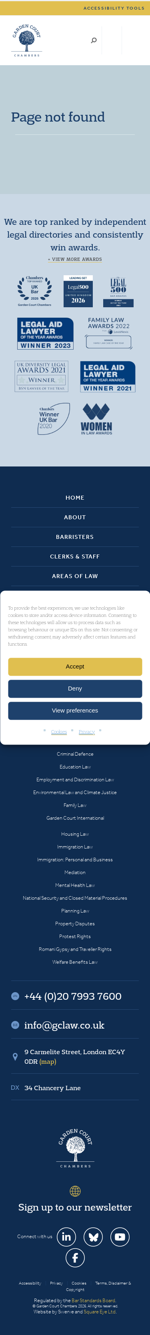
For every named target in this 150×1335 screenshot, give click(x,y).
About (75, 517)
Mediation (75, 872)
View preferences (75, 710)
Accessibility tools (114, 8)
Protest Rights (75, 936)
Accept (75, 666)
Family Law (75, 805)
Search (93, 40)
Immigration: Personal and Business (75, 860)
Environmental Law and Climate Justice (75, 792)
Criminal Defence (75, 754)
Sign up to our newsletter (75, 1207)
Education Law (75, 767)
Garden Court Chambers (26, 40)
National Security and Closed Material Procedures (75, 898)
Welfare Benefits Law (75, 962)
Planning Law (75, 911)
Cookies (59, 732)
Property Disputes (75, 924)
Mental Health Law (75, 885)
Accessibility (30, 1283)
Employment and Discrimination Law (75, 780)
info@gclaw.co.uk (64, 1025)
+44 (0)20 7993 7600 (111, 40)
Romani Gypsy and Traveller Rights (75, 949)
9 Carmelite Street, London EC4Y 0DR (74, 1056)
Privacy (87, 732)
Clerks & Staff (75, 556)
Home (75, 497)
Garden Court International (75, 818)
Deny (75, 688)
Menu (131, 40)
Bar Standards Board (93, 1300)
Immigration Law (75, 847)
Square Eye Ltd (100, 1312)
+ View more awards (75, 259)
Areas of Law (75, 576)
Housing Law (75, 834)
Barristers (75, 536)
